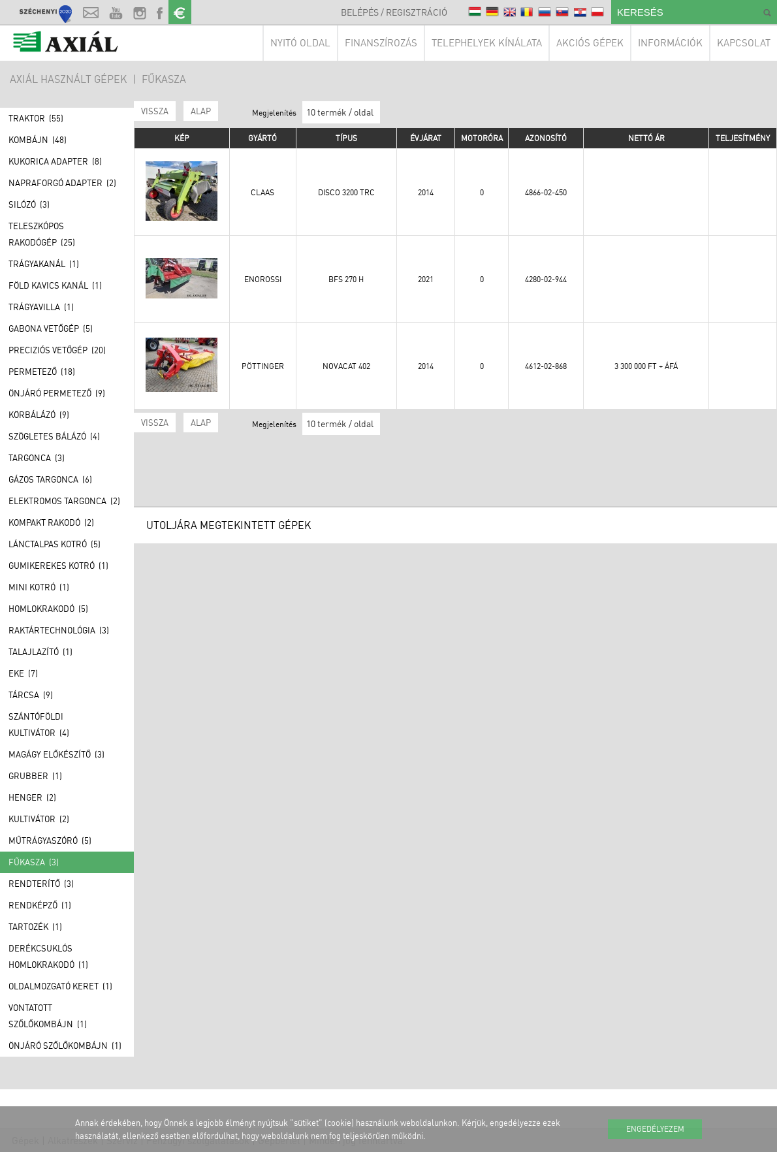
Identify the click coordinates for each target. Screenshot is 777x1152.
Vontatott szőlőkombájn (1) (47, 1015)
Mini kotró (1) (38, 587)
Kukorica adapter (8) (55, 161)
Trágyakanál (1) (43, 264)
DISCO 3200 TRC (346, 192)
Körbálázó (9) (38, 414)
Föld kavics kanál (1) (55, 285)
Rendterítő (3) (41, 883)
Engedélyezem (655, 1129)
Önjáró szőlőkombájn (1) (64, 1045)
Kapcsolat (743, 43)
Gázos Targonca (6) (50, 479)
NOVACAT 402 (346, 366)
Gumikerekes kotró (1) (58, 565)
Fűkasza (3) (33, 862)
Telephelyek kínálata (487, 43)
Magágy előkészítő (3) (56, 754)
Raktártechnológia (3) (58, 630)
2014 (426, 192)
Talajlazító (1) (40, 652)
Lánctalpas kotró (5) (54, 544)
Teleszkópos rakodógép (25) (41, 234)
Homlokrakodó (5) (48, 608)
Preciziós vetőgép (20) (57, 350)
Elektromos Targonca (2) (64, 501)
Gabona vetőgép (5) (50, 328)
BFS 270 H (346, 279)
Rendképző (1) (39, 905)
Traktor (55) (35, 118)
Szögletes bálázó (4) (54, 436)
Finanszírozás (381, 43)
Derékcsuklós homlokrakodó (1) (48, 956)
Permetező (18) (41, 371)
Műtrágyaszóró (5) (49, 840)
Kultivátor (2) (38, 819)
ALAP (201, 111)
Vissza (154, 111)
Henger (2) (32, 797)
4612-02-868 (546, 366)
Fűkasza (164, 79)
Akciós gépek (590, 43)
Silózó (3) (29, 204)
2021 (426, 279)
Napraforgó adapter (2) (62, 183)
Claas (262, 192)
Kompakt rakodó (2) (51, 522)
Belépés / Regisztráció (394, 12)
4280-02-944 (546, 279)
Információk (670, 43)
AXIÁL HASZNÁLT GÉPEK (68, 79)
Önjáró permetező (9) (56, 393)
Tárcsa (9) (30, 695)
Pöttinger (263, 366)
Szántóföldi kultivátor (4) (38, 724)
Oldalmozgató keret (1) (60, 986)
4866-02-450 (546, 192)
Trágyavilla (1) (41, 307)
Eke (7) (23, 673)
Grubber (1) (35, 776)
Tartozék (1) (35, 926)
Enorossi (262, 279)
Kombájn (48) (37, 140)
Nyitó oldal (300, 43)
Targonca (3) (36, 458)
